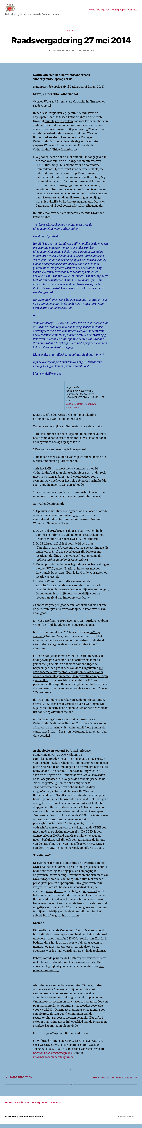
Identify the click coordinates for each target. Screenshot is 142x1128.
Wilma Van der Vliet (65, 55)
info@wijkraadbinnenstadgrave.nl (55, 1061)
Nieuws (71, 35)
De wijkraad (103, 11)
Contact (132, 11)
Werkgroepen (119, 11)
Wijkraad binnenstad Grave (29, 1120)
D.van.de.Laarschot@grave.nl (82, 408)
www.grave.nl (73, 411)
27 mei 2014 (88, 55)
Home (92, 11)
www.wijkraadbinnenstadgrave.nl (55, 1057)
